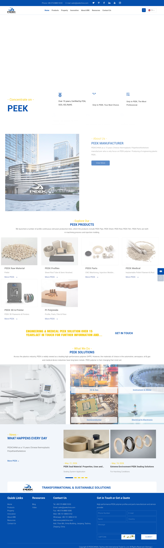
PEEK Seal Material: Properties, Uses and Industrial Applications (83, 468)
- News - (13, 436)
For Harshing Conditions (120, 473)
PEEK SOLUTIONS (82, 353)
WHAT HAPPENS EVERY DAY (28, 439)
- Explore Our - (82, 221)
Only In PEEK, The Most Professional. (137, 103)
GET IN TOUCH (124, 334)
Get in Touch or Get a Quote (113, 499)
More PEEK (13, 464)
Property (64, 10)
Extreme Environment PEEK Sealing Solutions (132, 467)
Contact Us (107, 10)
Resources (96, 10)
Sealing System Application (75, 473)
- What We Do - (82, 349)
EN (151, 10)
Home (47, 10)
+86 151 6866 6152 (69, 518)
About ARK (85, 10)
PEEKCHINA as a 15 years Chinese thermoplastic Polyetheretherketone (28, 451)
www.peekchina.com (65, 522)
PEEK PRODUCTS (82, 224)
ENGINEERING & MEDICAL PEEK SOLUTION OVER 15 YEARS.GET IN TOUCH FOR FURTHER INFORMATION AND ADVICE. (64, 334)
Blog (34, 506)
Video (34, 509)
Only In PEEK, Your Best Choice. (106, 105)
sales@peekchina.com (79, 3)
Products (55, 10)
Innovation (75, 10)
